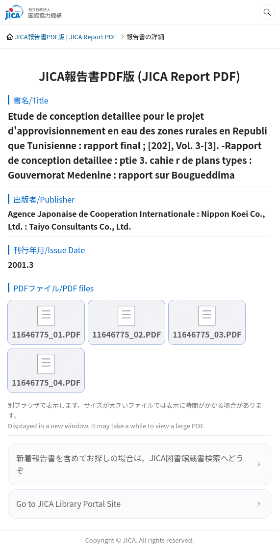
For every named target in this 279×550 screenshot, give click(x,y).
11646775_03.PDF (207, 334)
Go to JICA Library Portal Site (68, 503)
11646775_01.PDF (46, 334)
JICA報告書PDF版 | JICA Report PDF (66, 36)
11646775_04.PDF (46, 382)
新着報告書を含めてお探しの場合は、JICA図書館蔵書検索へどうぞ (130, 464)
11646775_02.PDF (126, 334)
